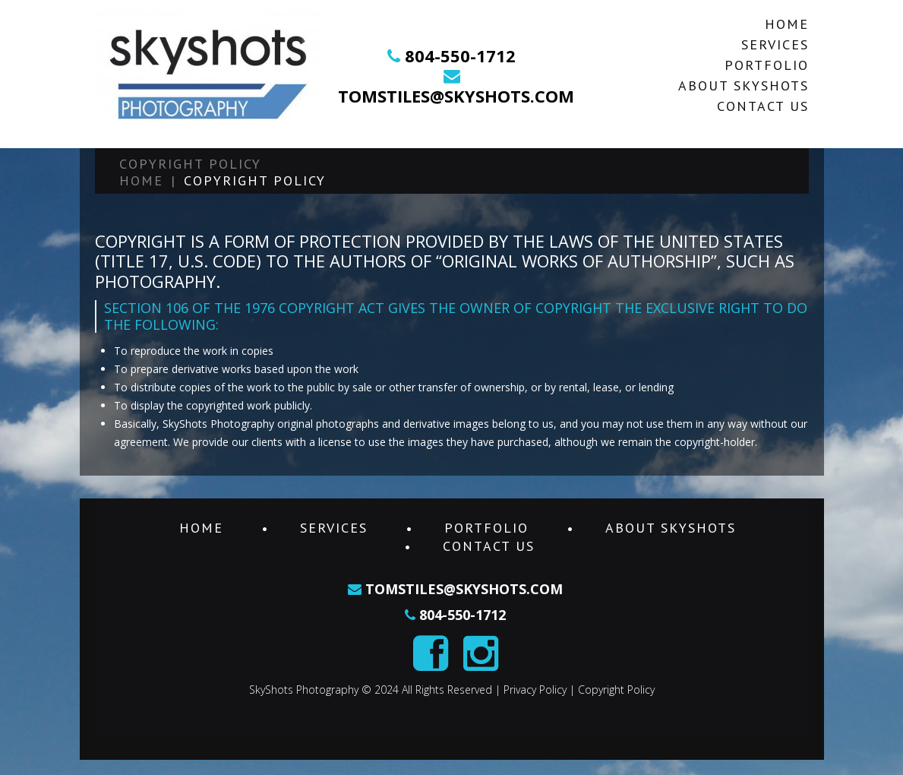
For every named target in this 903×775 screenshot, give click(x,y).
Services (775, 44)
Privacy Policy (535, 689)
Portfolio (767, 65)
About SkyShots (743, 85)
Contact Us (763, 106)
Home (787, 24)
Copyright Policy (616, 689)
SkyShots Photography (303, 689)
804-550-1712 (460, 55)
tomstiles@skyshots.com (456, 95)
